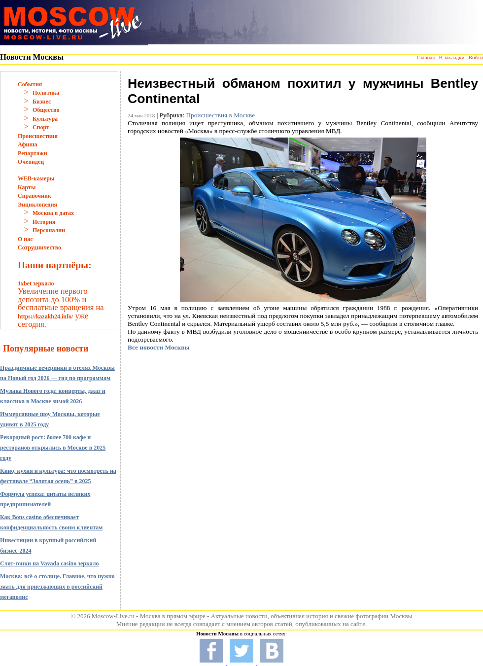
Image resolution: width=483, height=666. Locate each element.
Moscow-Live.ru (113, 616)
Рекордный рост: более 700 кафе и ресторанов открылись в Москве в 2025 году (52, 447)
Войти (476, 57)
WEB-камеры (36, 178)
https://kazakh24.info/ (45, 316)
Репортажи (32, 153)
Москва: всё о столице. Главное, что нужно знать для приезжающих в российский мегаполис (57, 586)
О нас (25, 239)
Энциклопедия (37, 204)
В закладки (451, 57)
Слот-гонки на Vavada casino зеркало (49, 563)
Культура (45, 118)
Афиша (27, 144)
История (44, 221)
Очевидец (31, 161)
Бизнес (42, 101)
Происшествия (38, 136)
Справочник (34, 195)
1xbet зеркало (36, 283)
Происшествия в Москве (220, 115)
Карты (26, 187)
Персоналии (49, 230)
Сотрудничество (39, 247)
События (30, 84)
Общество (46, 109)
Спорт (41, 127)
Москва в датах (53, 213)
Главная (425, 57)
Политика (46, 92)
